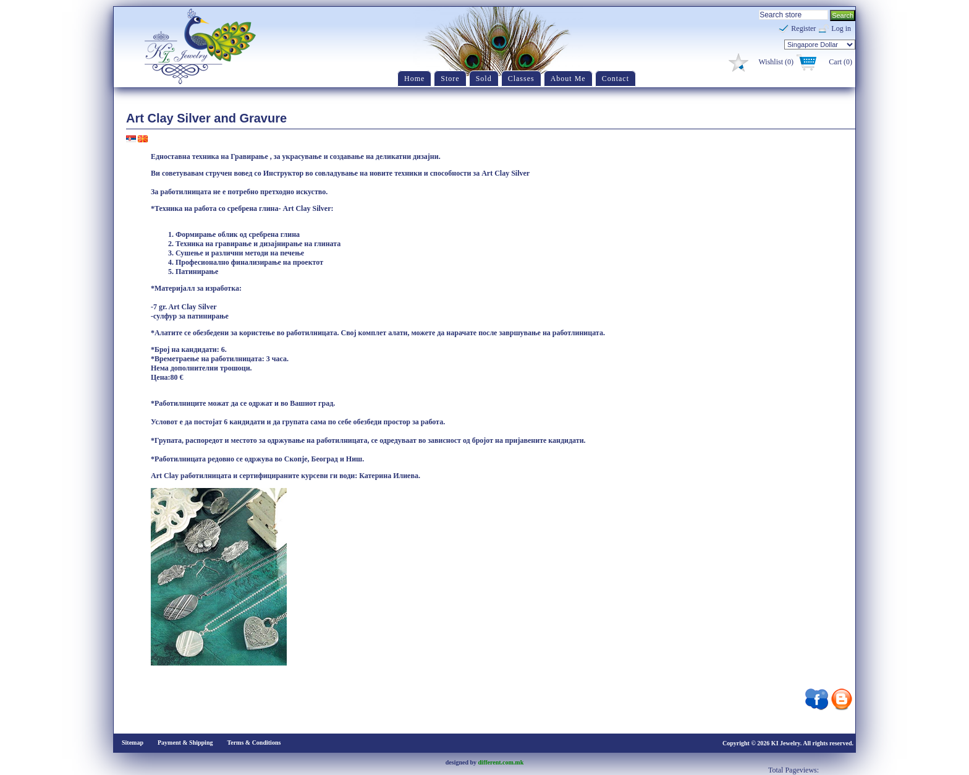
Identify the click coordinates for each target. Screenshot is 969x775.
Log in (841, 28)
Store (450, 78)
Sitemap (132, 742)
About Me (568, 78)
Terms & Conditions (254, 742)
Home (414, 78)
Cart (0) (840, 62)
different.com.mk (501, 762)
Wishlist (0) (775, 62)
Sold (484, 78)
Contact (615, 78)
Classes (521, 78)
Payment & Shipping (185, 742)
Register (803, 28)
